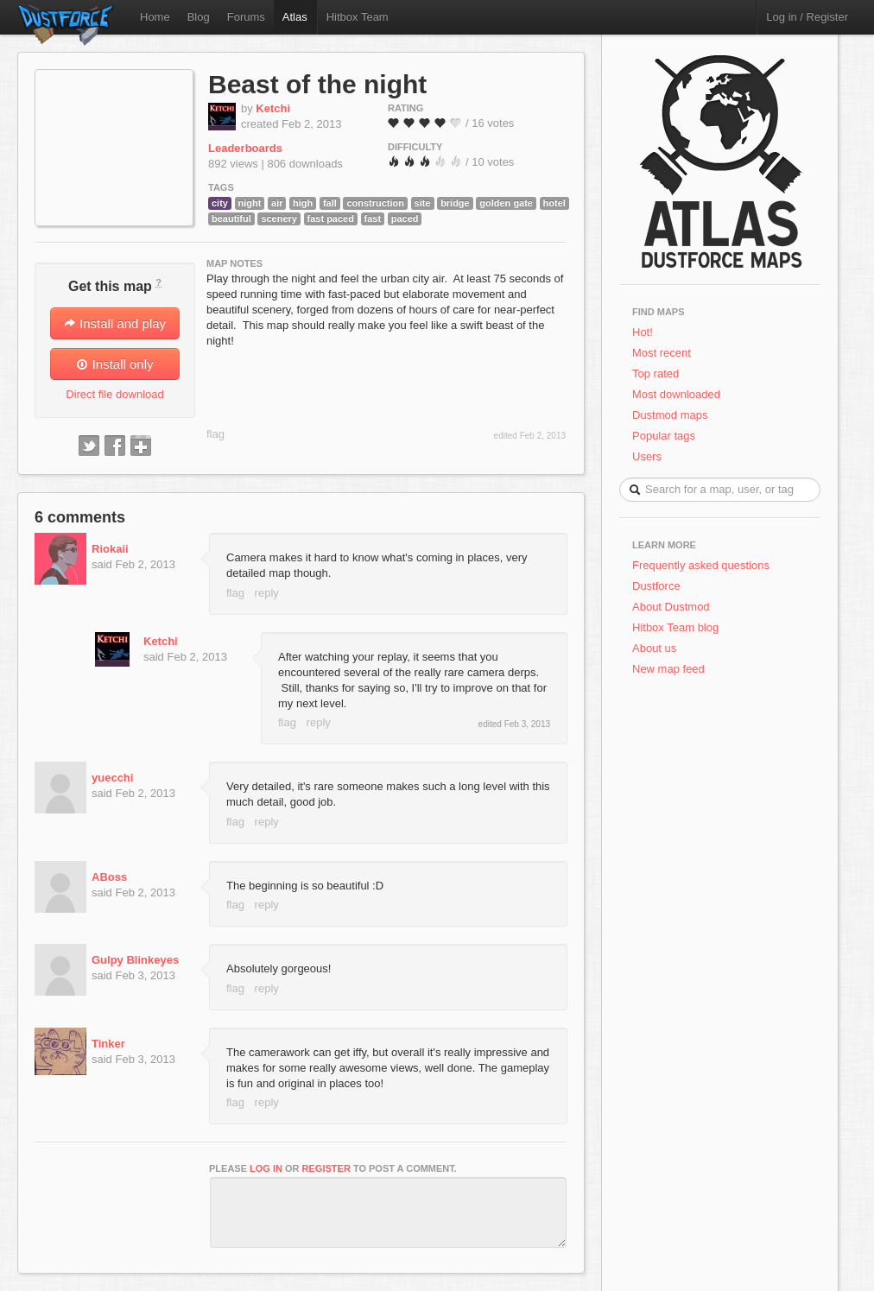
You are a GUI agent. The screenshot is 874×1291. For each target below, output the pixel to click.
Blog (198, 16)
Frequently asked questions (701, 565)
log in (266, 1168)
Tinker (108, 1043)
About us (654, 648)
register (326, 1168)
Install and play (115, 323)
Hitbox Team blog (675, 627)
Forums (246, 16)
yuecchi (112, 777)
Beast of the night (317, 84)
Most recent (661, 352)
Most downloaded (676, 394)
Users (647, 456)
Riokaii (110, 548)
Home (155, 16)
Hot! (642, 332)
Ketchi (273, 108)
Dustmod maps (669, 414)
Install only (114, 364)
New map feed (671, 668)
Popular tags (663, 435)
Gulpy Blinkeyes (135, 959)
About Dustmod (671, 606)
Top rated (655, 373)
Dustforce (656, 585)
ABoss (109, 876)
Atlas (294, 16)
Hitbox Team (357, 16)
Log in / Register (807, 16)
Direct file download (114, 394)
